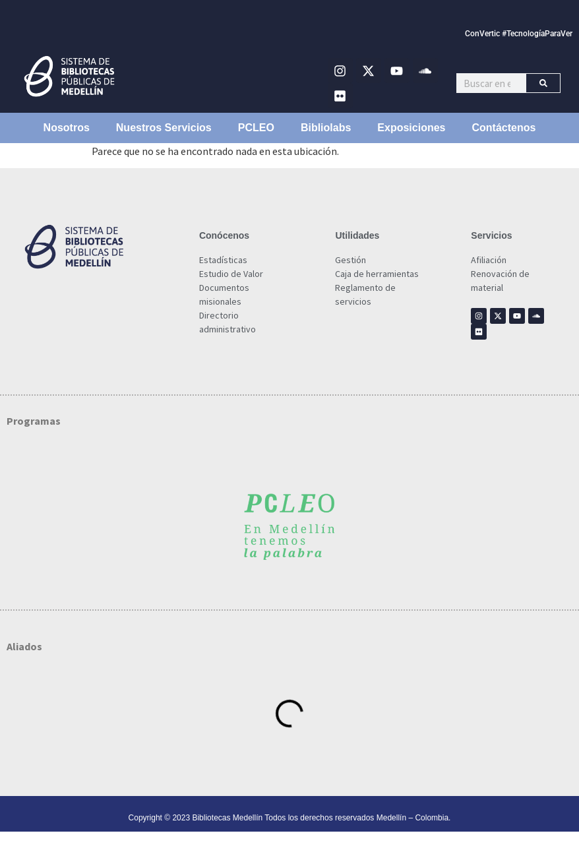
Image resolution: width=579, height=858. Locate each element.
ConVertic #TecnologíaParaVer (518, 33)
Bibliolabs (326, 127)
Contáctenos (504, 127)
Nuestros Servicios (164, 127)
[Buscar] (543, 83)
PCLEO (256, 127)
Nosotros (67, 127)
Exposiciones (411, 127)
